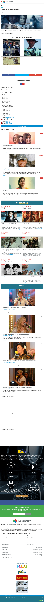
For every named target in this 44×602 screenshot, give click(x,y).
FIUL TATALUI (7, 118)
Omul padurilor (6, 168)
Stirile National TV (6, 544)
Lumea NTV (30, 538)
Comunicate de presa (37, 552)
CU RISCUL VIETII (8, 123)
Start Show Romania (11, 309)
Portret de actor (5, 547)
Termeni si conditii (38, 554)
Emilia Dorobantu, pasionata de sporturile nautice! (16, 334)
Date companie (39, 547)
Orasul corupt (7, 122)
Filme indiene (4, 549)
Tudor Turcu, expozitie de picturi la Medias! (14, 307)
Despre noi (29, 535)
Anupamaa (7, 115)
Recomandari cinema (6, 554)
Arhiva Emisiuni (30, 544)
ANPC (41, 555)
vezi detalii (5, 152)
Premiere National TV (32, 542)
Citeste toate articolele (22, 496)
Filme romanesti (5, 552)
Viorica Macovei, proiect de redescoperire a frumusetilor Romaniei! (21, 360)
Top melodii (33, 487)
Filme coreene (5, 550)
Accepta (41, 600)
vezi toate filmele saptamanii (22, 203)
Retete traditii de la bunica (7, 557)
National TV (21, 595)
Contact (40, 550)
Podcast (33, 472)
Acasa (3, 535)
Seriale (28, 540)
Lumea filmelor (5, 555)
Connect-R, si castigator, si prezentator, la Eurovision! (17, 387)
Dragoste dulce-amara (9, 117)
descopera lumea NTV (22, 287)
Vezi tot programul (22, 126)
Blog (11, 487)
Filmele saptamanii (6, 540)
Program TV (4, 538)
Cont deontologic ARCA (37, 549)
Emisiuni (11, 472)
